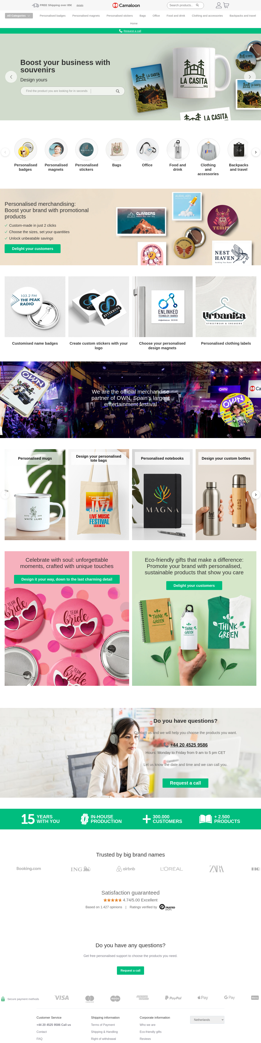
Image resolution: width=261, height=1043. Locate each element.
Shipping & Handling (104, 1031)
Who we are (147, 1024)
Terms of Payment (103, 1024)
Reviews (145, 1038)
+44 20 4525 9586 (189, 744)
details (79, 5)
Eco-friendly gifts (150, 1031)
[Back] (5, 495)
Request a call (185, 782)
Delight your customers (32, 249)
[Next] (256, 152)
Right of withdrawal (103, 1038)
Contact (42, 1031)
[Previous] (5, 152)
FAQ (39, 1038)
